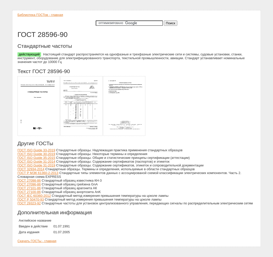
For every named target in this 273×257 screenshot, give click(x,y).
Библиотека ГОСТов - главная (40, 15)
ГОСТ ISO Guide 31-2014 (36, 161)
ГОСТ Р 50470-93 (30, 199)
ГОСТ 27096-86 (29, 184)
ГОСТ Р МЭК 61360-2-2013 (37, 173)
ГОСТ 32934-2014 (30, 169)
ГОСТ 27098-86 (29, 180)
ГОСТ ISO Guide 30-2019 (36, 154)
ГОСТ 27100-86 (29, 192)
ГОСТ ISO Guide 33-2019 (36, 150)
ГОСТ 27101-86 (29, 188)
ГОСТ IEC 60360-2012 (34, 196)
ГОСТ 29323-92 (29, 203)
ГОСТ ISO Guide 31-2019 (36, 165)
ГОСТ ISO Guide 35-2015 (36, 158)
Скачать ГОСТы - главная (36, 241)
